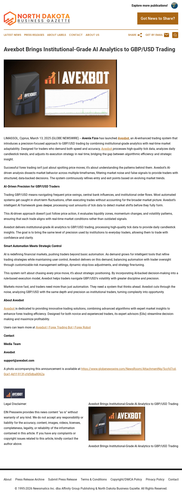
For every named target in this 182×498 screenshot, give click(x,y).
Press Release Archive (29, 479)
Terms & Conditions (94, 479)
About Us (92, 35)
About (8, 479)
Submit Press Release (62, 479)
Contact (76, 35)
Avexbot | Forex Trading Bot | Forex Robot (63, 327)
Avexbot (107, 149)
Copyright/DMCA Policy (126, 479)
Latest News (12, 35)
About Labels (56, 35)
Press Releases (34, 35)
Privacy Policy (155, 479)
